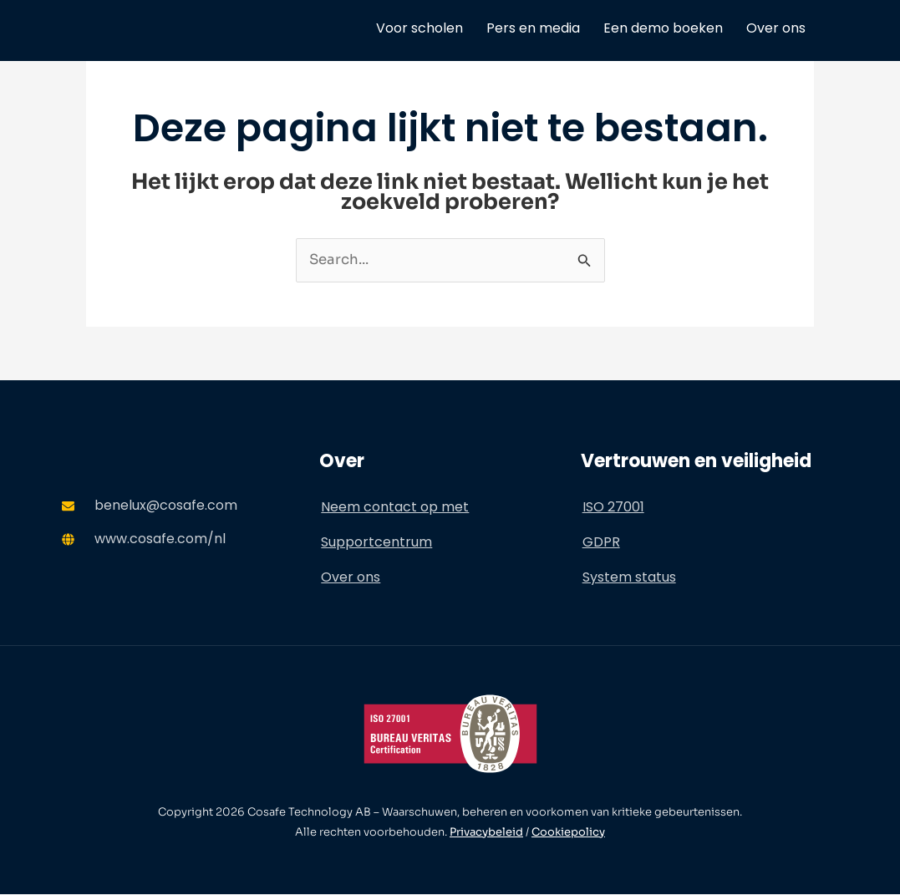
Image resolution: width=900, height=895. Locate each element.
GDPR (601, 542)
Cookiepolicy (568, 832)
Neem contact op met (395, 506)
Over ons (776, 28)
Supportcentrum (376, 542)
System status (629, 577)
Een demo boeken (663, 28)
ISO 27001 (613, 506)
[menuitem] (829, 28)
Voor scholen (419, 28)
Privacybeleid (486, 832)
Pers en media (533, 28)
